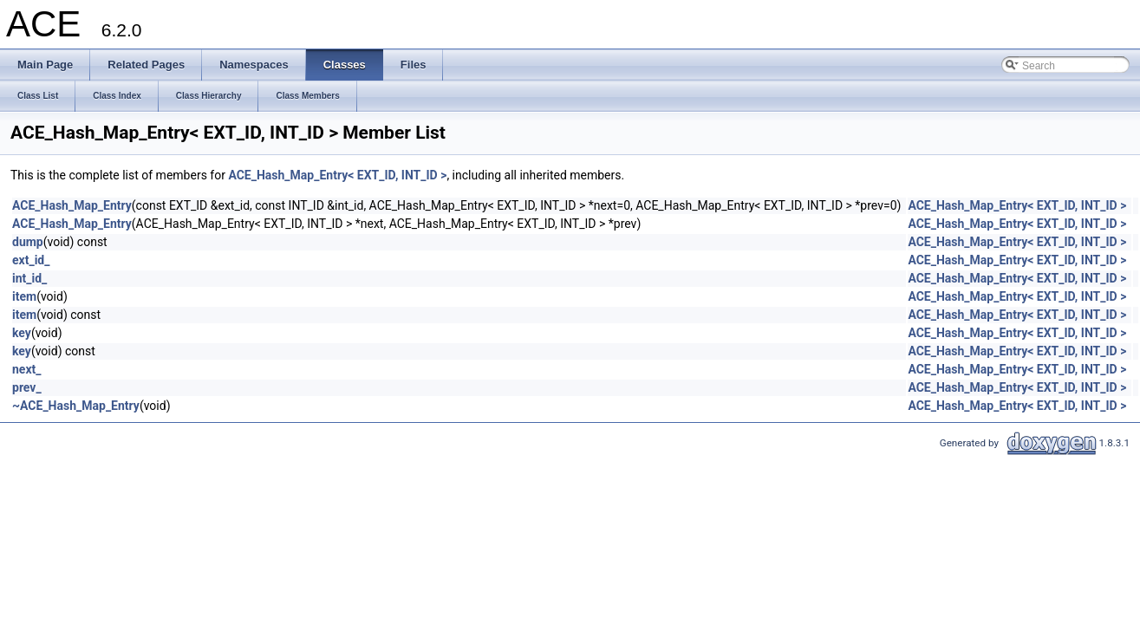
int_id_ (29, 278)
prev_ (27, 387)
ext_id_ (30, 260)
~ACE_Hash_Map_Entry (76, 406)
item (24, 296)
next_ (27, 369)
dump (27, 242)
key (21, 333)
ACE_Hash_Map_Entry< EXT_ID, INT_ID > (337, 175)
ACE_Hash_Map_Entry (72, 205)
